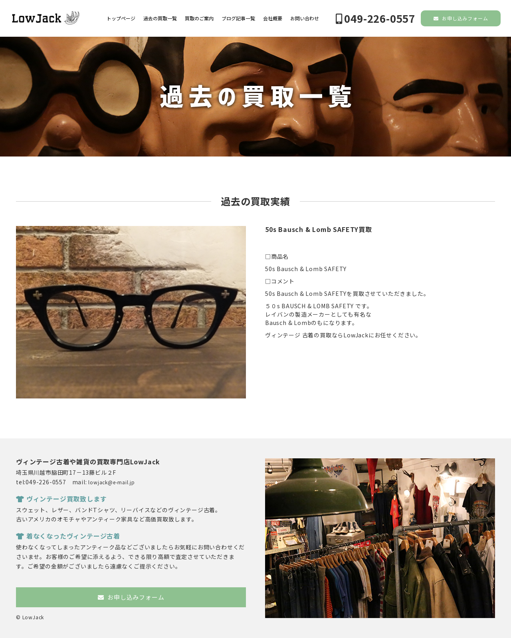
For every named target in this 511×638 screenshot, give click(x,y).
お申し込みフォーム (461, 18)
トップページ (121, 18)
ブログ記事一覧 (238, 18)
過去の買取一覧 (160, 18)
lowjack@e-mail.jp (111, 482)
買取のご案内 (199, 18)
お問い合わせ (304, 18)
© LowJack (30, 617)
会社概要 (272, 18)
